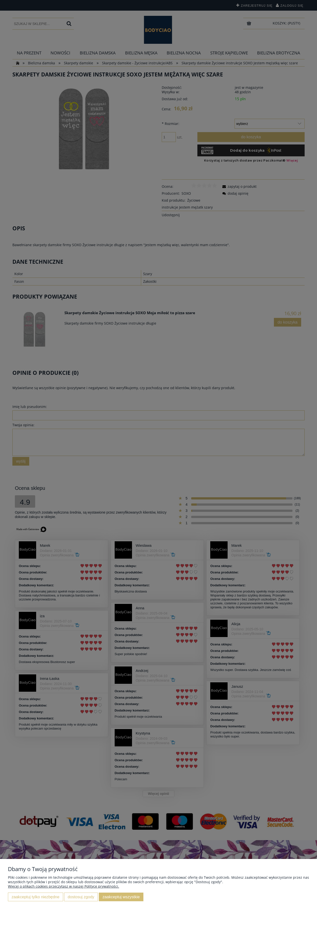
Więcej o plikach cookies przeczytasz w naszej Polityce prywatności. (63, 886)
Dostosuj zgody (81, 897)
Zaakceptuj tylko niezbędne (35, 897)
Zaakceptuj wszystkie (121, 897)
